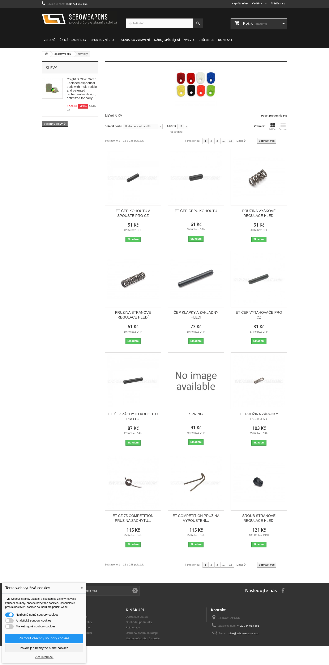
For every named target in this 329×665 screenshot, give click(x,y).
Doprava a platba (137, 616)
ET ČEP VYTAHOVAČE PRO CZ (259, 315)
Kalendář (86, 633)
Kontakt (225, 40)
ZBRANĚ (49, 40)
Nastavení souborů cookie (143, 638)
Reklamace (133, 627)
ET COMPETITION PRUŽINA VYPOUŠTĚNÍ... (195, 518)
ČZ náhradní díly (73, 40)
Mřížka (272, 126)
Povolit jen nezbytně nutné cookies (44, 648)
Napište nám (239, 3)
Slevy (51, 67)
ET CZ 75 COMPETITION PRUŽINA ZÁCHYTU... (132, 518)
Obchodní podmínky (139, 622)
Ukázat (171, 126)
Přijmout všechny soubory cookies (44, 638)
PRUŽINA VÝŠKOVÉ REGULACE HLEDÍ (259, 213)
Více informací (44, 657)
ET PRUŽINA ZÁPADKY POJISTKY (259, 416)
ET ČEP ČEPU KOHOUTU (196, 211)
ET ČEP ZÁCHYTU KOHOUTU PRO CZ (133, 416)
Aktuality (86, 622)
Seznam (283, 126)
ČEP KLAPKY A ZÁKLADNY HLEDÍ (196, 315)
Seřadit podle (113, 126)
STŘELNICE (206, 40)
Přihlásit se (278, 3)
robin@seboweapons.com (243, 633)
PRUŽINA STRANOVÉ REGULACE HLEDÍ (133, 315)
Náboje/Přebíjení (167, 40)
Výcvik (189, 40)
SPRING (196, 414)
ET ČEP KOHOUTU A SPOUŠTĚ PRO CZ (133, 213)
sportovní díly (103, 40)
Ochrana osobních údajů (142, 633)
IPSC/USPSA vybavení (134, 40)
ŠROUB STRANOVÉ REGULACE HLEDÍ (259, 518)
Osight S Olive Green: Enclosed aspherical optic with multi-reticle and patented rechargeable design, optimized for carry (82, 88)
